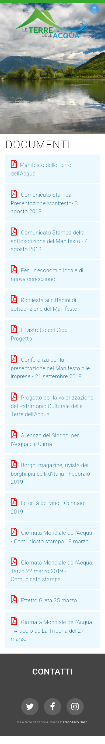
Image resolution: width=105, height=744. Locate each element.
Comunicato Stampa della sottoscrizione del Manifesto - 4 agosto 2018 (49, 240)
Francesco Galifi (75, 722)
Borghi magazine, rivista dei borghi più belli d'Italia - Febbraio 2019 (50, 473)
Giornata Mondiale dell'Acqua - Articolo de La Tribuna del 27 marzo (51, 630)
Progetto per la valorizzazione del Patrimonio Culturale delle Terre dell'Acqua (52, 405)
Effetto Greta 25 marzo (49, 600)
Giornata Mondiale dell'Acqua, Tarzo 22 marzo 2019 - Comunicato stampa (52, 570)
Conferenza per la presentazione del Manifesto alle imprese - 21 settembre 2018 (50, 368)
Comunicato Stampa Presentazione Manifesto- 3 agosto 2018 (44, 203)
